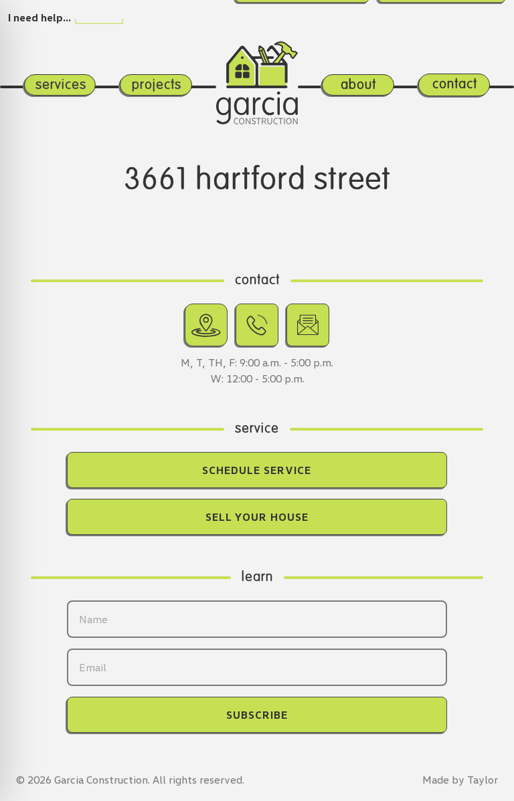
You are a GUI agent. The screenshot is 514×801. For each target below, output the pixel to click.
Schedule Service (256, 470)
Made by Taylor (460, 779)
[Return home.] (257, 70)
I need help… (39, 17)
